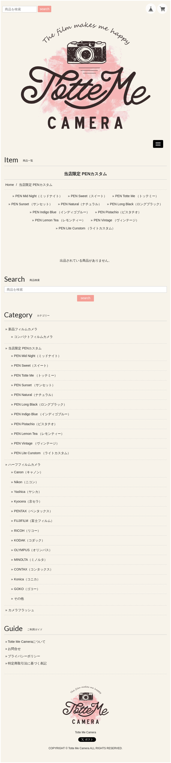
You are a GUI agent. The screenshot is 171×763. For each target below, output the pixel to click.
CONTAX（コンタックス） (33, 569)
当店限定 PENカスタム (25, 348)
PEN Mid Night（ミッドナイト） (39, 196)
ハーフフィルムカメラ (24, 464)
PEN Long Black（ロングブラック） (136, 204)
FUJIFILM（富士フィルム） (34, 521)
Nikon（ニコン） (26, 482)
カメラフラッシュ (21, 610)
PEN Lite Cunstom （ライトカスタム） (87, 228)
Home (9, 185)
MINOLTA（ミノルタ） (30, 559)
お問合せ (14, 649)
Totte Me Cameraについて (26, 641)
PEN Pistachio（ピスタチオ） (119, 212)
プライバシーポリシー (24, 656)
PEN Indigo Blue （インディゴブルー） (61, 212)
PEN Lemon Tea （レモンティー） (60, 220)
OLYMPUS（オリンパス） (33, 550)
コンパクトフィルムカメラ (33, 337)
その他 (19, 598)
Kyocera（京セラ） (28, 501)
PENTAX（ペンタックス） (33, 511)
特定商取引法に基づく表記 (27, 663)
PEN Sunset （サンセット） (31, 204)
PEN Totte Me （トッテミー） (137, 196)
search (44, 9)
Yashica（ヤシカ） (28, 492)
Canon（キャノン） (28, 472)
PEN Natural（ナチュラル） (81, 204)
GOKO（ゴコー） (27, 589)
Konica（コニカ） (27, 579)
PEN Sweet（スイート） (89, 196)
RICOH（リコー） (27, 530)
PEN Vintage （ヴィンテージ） (116, 220)
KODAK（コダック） (29, 540)
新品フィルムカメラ (22, 329)
